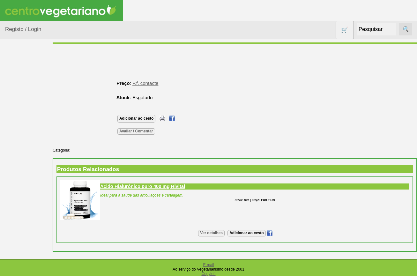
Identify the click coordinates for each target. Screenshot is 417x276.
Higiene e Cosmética (24, 214)
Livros (19, 230)
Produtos (14, 81)
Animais (21, 110)
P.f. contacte (156, 83)
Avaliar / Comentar (147, 131)
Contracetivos (27, 166)
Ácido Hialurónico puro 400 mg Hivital (153, 186)
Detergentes (26, 178)
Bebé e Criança (29, 122)
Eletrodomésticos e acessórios (31, 194)
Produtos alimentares (25, 245)
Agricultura (24, 98)
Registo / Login (23, 29)
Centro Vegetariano (25, 150)
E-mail (208, 265)
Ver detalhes (217, 233)
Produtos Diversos (22, 265)
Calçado (21, 134)
